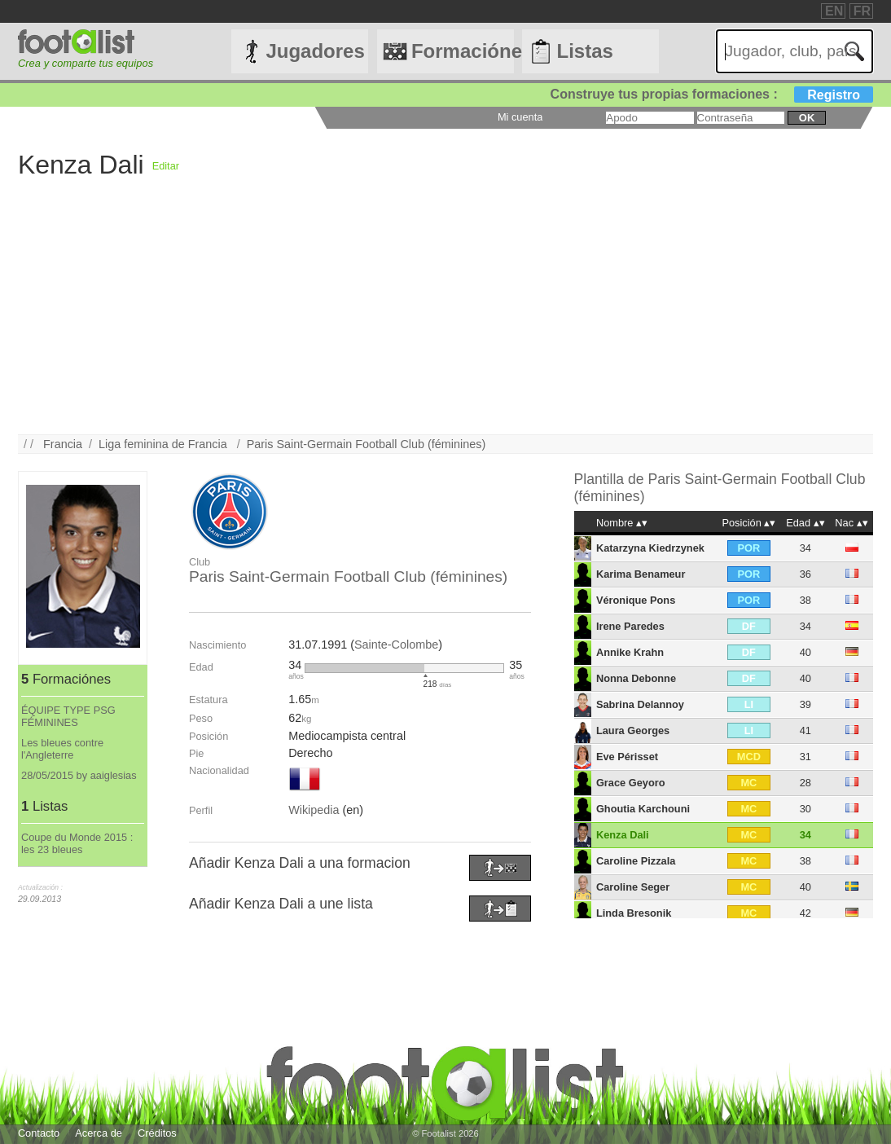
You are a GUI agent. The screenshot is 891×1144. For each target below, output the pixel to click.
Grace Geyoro (630, 783)
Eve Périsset (627, 756)
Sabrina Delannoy (640, 704)
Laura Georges (632, 730)
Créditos (157, 1133)
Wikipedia (313, 809)
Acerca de (98, 1133)
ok (806, 118)
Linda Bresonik (633, 913)
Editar (165, 166)
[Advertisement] (445, 320)
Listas (584, 51)
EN (834, 11)
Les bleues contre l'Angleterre (62, 749)
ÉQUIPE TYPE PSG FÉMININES (68, 716)
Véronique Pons (635, 600)
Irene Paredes (630, 626)
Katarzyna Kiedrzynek (650, 548)
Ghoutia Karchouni (643, 809)
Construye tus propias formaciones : (712, 94)
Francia (62, 444)
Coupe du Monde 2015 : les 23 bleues (77, 843)
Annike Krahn (630, 652)
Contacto (38, 1133)
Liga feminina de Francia (164, 444)
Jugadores (315, 51)
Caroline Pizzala (635, 861)
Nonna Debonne (636, 678)
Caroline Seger (632, 887)
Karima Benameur (641, 574)
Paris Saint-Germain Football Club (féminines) (366, 444)
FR (862, 11)
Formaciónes (462, 51)
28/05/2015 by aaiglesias (79, 775)
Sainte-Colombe (396, 644)
